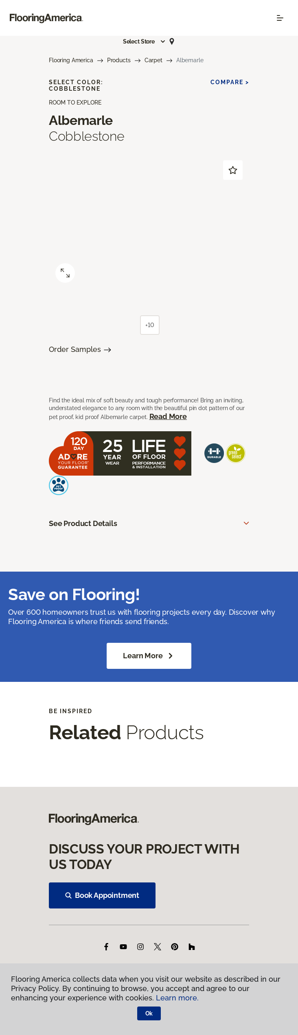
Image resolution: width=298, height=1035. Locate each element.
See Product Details (83, 523)
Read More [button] (168, 416)
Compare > (229, 82)
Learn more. (177, 998)
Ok (149, 1013)
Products (119, 60)
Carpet (153, 60)
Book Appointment (102, 895)
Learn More (149, 655)
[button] (144, 41)
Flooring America (71, 60)
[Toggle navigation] (280, 18)
